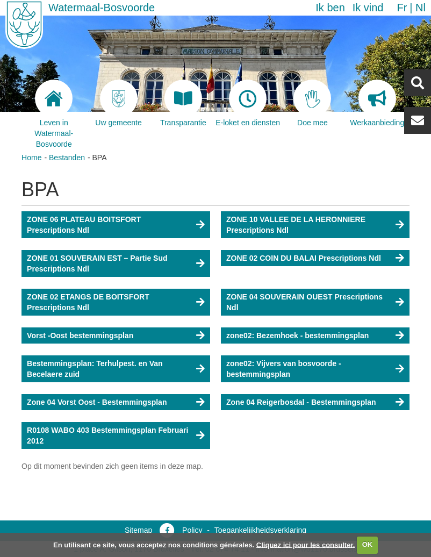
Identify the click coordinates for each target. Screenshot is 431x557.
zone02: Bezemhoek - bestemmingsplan (297, 335)
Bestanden (67, 157)
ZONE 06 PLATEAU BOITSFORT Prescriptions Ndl (84, 224)
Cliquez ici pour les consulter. (305, 544)
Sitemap (138, 530)
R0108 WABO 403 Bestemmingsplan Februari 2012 (107, 435)
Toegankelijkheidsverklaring (260, 530)
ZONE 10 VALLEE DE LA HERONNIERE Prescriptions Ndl (295, 224)
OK (367, 544)
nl (420, 7)
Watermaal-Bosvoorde (101, 7)
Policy (192, 530)
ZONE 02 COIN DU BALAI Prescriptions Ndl (303, 258)
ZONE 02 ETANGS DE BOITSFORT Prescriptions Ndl (88, 302)
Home (31, 157)
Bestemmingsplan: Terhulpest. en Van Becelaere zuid (95, 369)
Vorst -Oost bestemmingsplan (80, 335)
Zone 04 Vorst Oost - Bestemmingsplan (97, 402)
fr (402, 7)
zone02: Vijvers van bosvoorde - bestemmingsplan (283, 369)
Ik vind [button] (368, 7)
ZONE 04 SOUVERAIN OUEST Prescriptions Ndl (304, 302)
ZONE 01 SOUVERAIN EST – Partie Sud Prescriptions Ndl (97, 263)
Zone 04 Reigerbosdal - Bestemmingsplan (301, 402)
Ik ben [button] (329, 7)
